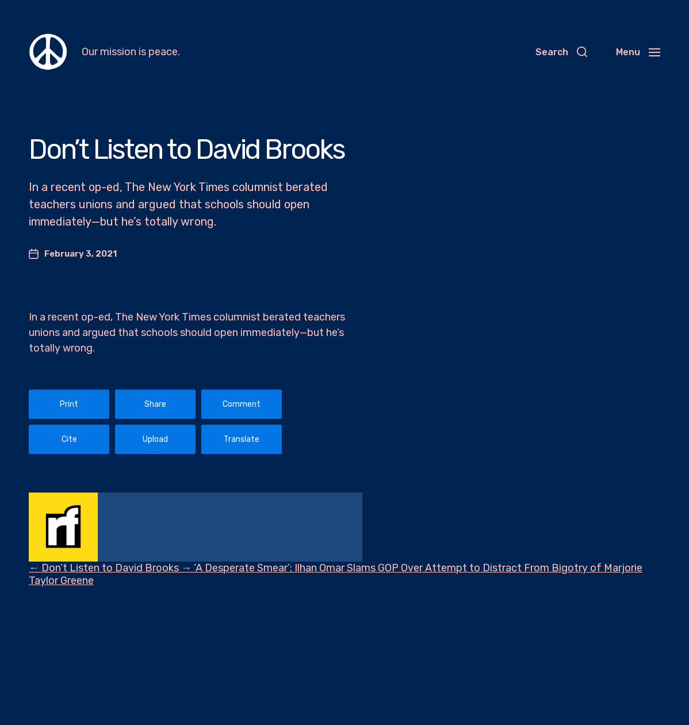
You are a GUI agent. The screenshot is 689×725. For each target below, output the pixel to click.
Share (155, 404)
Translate (241, 439)
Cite (69, 439)
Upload (155, 439)
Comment (242, 404)
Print (69, 404)
